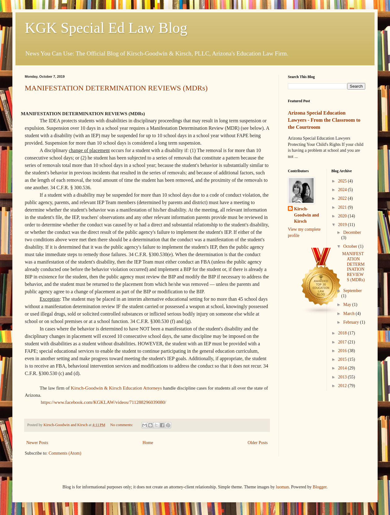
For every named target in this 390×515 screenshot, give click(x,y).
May (347, 304)
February (351, 322)
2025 (343, 181)
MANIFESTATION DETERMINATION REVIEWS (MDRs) (116, 88)
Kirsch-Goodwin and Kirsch (306, 215)
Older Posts (258, 442)
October (350, 246)
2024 (343, 189)
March (349, 313)
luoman (282, 487)
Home (148, 442)
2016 (343, 350)
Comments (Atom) (65, 453)
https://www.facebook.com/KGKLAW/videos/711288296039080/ (103, 402)
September (352, 290)
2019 (343, 224)
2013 (343, 377)
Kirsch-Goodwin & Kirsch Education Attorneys (116, 388)
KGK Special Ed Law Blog (106, 28)
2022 (343, 198)
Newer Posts (37, 442)
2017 (343, 342)
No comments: (122, 425)
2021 (343, 207)
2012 (343, 385)
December (352, 232)
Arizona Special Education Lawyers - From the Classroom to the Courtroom (324, 120)
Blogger (319, 487)
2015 (343, 359)
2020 (343, 216)
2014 (343, 368)
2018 (343, 333)
